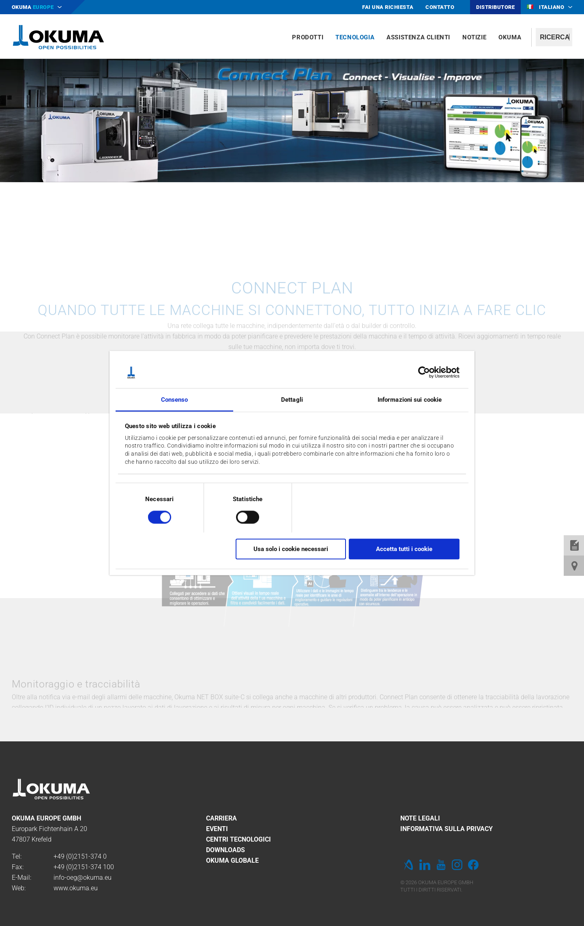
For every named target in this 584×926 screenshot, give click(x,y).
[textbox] (554, 37)
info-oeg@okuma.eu (83, 877)
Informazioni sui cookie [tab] (410, 399)
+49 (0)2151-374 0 (80, 856)
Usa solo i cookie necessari (290, 549)
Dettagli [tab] (292, 399)
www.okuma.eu (76, 888)
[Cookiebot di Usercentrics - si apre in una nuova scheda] (424, 372)
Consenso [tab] (174, 399)
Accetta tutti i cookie (404, 549)
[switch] (241, 516)
